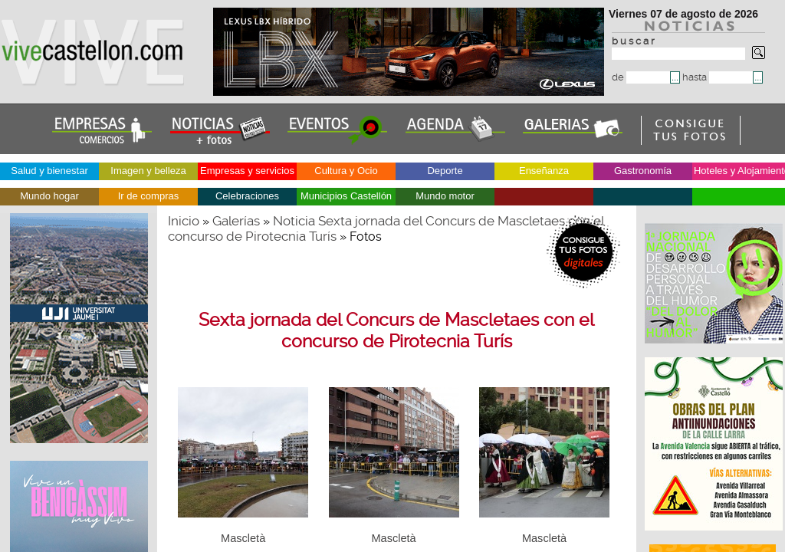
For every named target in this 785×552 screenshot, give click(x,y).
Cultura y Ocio (345, 170)
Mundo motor (445, 196)
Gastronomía (643, 170)
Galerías (236, 220)
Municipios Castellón (346, 196)
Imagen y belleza (148, 170)
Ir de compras (148, 196)
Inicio (183, 220)
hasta (717, 77)
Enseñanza (544, 170)
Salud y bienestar (49, 170)
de (641, 77)
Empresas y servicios (247, 170)
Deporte (444, 170)
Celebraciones (247, 196)
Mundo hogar (49, 196)
